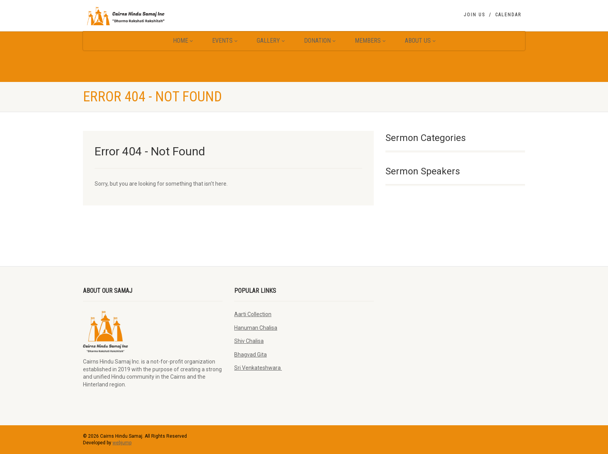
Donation (319, 40)
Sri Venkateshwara (258, 368)
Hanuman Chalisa (255, 328)
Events (224, 40)
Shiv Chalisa (249, 341)
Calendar (508, 14)
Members (370, 40)
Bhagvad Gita (250, 354)
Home (183, 40)
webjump (121, 442)
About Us (420, 40)
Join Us (474, 14)
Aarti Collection (252, 314)
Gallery (271, 40)
